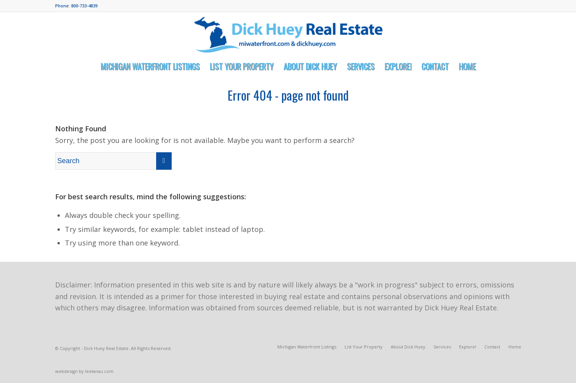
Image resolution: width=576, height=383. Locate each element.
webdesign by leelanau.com (84, 371)
